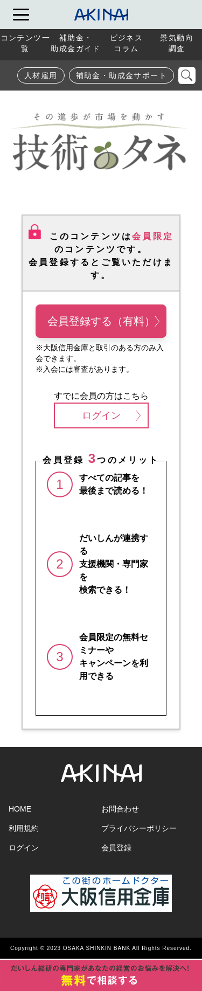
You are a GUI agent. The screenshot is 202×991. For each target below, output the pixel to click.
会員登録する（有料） (103, 321)
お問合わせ (120, 809)
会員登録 (116, 847)
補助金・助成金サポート (121, 75)
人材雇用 (41, 75)
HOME (20, 809)
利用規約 (24, 828)
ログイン (111, 415)
